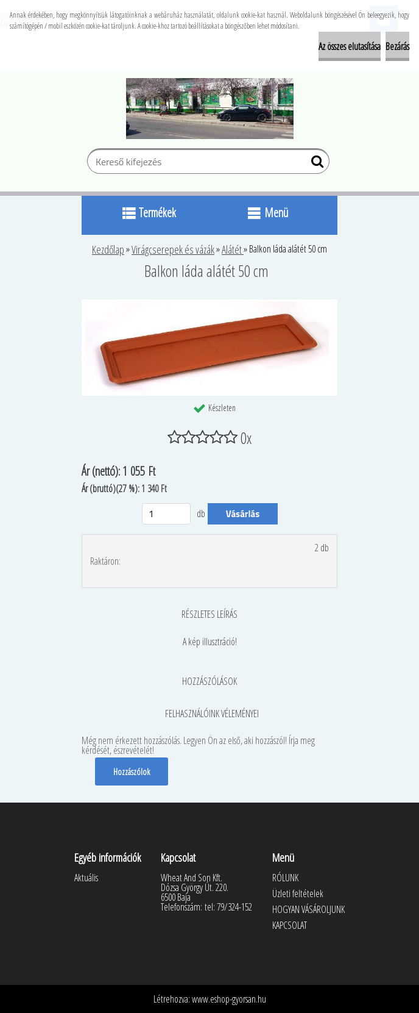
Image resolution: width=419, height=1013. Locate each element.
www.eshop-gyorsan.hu (229, 999)
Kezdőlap (108, 249)
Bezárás (397, 46)
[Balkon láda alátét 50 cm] (209, 304)
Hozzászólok (131, 771)
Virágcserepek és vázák (173, 249)
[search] (315, 164)
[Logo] (210, 108)
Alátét (233, 249)
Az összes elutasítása (350, 46)
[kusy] (166, 513)
